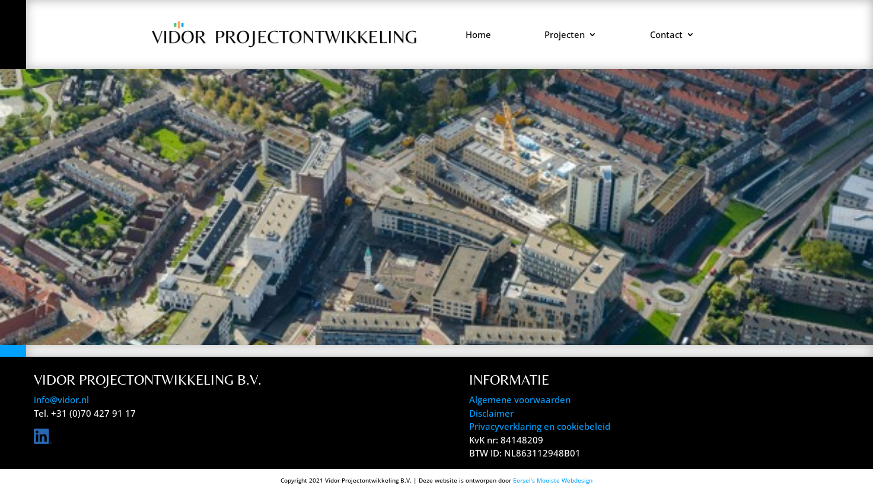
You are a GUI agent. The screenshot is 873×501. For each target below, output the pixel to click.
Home (478, 34)
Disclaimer (491, 413)
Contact (666, 34)
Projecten (564, 34)
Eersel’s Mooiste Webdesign (552, 480)
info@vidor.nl (61, 399)
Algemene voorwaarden (520, 399)
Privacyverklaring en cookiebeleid (539, 426)
